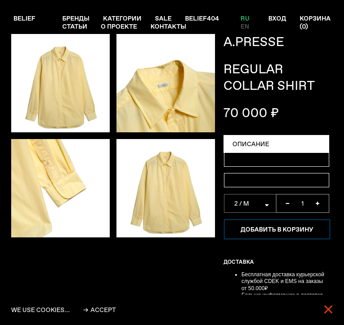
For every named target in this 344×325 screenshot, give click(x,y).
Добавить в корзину (277, 229)
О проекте (119, 26)
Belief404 (202, 18)
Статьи (74, 26)
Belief (24, 18)
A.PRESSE (254, 41)
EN (245, 26)
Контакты (168, 26)
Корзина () (315, 22)
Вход (277, 18)
